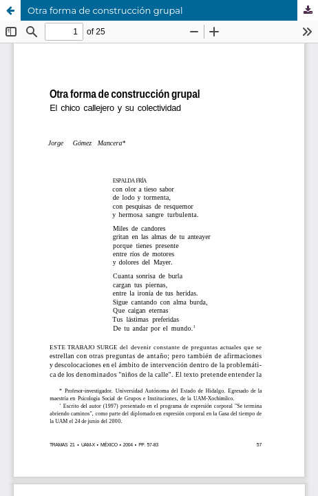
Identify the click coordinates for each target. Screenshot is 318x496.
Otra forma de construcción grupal (105, 10)
